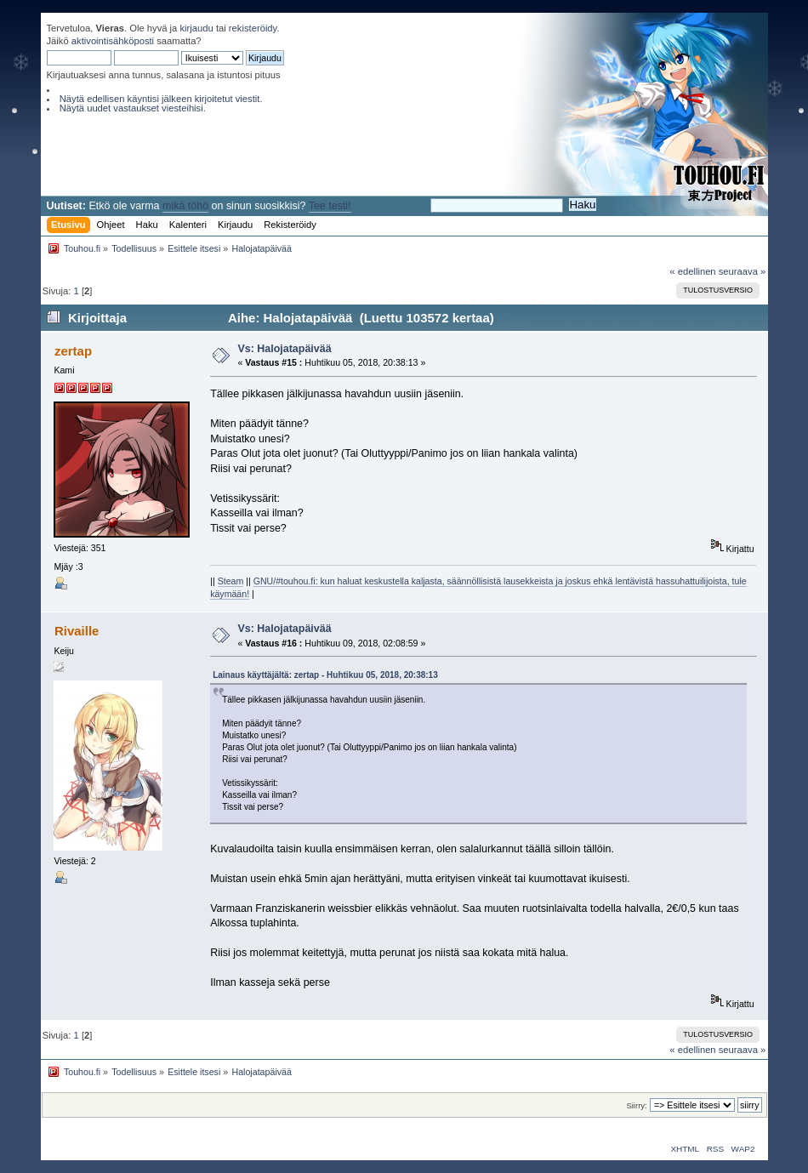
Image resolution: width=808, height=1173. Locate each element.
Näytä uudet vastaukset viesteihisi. (133, 108)
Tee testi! (330, 206)
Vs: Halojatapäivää (284, 349)
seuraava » (742, 271)
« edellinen (692, 271)
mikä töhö (185, 206)
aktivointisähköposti (112, 41)
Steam (231, 581)
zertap (73, 351)
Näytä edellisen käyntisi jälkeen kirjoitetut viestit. (161, 99)
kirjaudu (196, 28)
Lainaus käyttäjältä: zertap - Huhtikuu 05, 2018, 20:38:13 (325, 675)
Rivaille (76, 631)
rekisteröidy (253, 28)
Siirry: (636, 1105)
